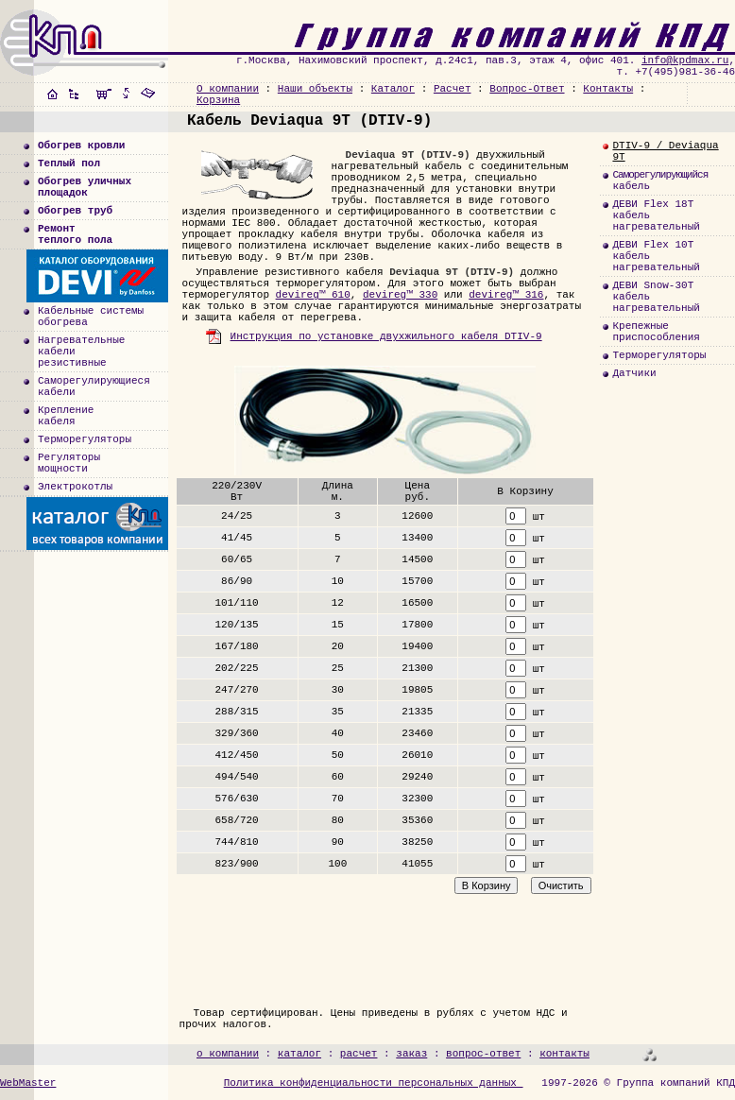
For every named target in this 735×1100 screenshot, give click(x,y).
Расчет (452, 89)
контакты (564, 1053)
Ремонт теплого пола (75, 234)
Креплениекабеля (66, 415)
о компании (228, 1053)
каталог (299, 1053)
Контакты (608, 89)
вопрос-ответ (483, 1053)
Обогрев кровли (81, 145)
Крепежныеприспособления (655, 331)
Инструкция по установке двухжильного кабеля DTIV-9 (374, 336)
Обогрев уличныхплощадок (84, 187)
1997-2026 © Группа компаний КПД (638, 1083)
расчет (359, 1053)
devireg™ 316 (506, 295)
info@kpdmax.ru (684, 60)
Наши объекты (315, 89)
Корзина (218, 100)
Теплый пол (69, 163)
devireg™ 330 (400, 295)
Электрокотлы (75, 486)
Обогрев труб (75, 210)
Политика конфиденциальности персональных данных (373, 1083)
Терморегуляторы (84, 439)
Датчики (634, 373)
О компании (228, 89)
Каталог (393, 89)
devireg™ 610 (313, 295)
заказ (411, 1053)
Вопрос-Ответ (526, 89)
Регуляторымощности (69, 463)
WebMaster (28, 1083)
